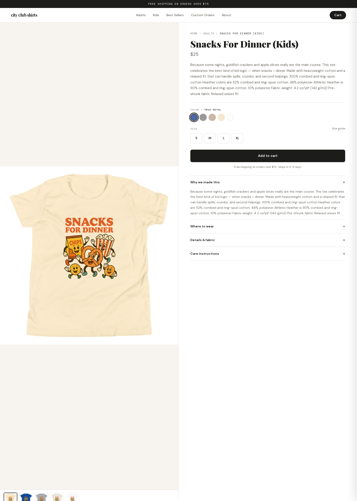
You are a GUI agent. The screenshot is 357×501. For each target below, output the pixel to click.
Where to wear (267, 226)
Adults (141, 15)
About (226, 15)
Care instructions (267, 254)
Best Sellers (175, 15)
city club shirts (24, 15)
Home (194, 33)
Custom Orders (202, 15)
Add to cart (268, 156)
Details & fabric (267, 240)
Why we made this (267, 182)
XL (237, 138)
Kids (156, 15)
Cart (338, 15)
